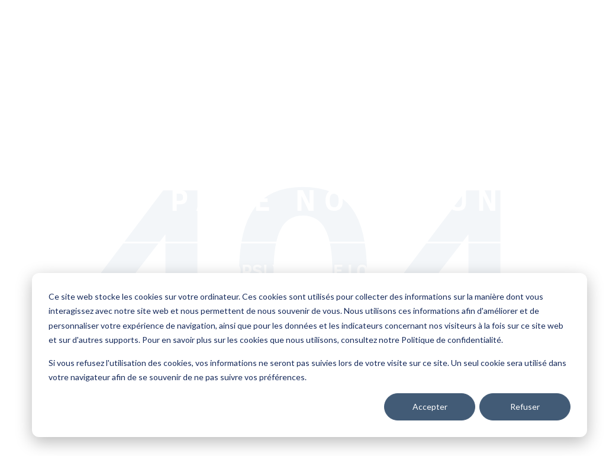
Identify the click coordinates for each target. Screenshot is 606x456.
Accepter (429, 407)
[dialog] (309, 355)
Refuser (525, 407)
